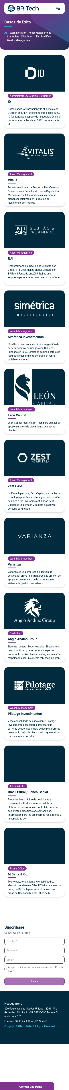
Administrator (18, 32)
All (5, 32)
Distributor (27, 36)
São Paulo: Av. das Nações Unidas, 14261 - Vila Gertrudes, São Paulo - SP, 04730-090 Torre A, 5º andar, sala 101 (31, 1012)
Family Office (43, 36)
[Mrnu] (58, 8)
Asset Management (40, 32)
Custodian (13, 36)
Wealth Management (19, 40)
